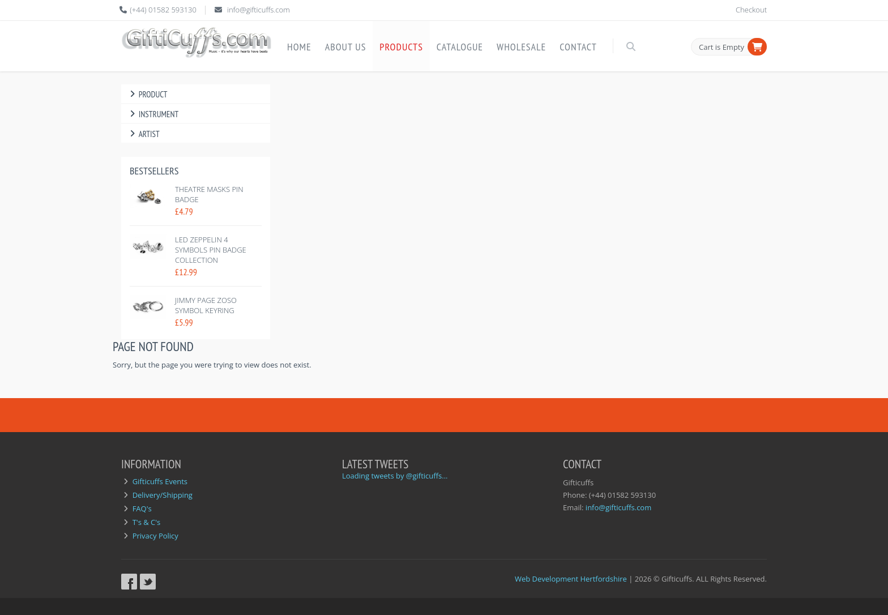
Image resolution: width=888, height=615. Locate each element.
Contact (578, 46)
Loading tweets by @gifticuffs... (395, 476)
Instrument (152, 114)
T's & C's (147, 522)
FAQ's (142, 508)
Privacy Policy (155, 536)
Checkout (751, 10)
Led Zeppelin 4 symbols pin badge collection (210, 249)
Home (299, 46)
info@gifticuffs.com (258, 10)
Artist (143, 134)
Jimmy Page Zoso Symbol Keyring (206, 305)
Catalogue (460, 46)
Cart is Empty (721, 47)
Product (147, 94)
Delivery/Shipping (163, 495)
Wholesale (521, 46)
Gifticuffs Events (160, 481)
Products (401, 46)
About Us (345, 46)
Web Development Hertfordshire (571, 579)
